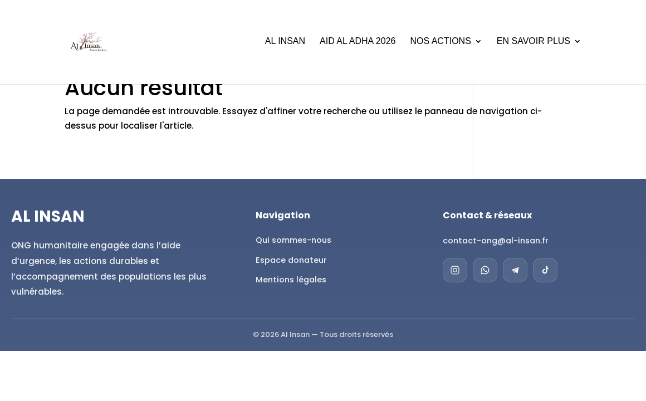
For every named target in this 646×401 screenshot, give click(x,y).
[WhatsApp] (485, 270)
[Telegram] (515, 270)
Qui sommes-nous (293, 240)
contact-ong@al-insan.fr (496, 240)
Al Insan (285, 43)
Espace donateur (291, 260)
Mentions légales (291, 279)
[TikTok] (545, 270)
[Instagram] (455, 270)
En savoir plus (533, 43)
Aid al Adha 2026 (357, 43)
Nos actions (440, 43)
